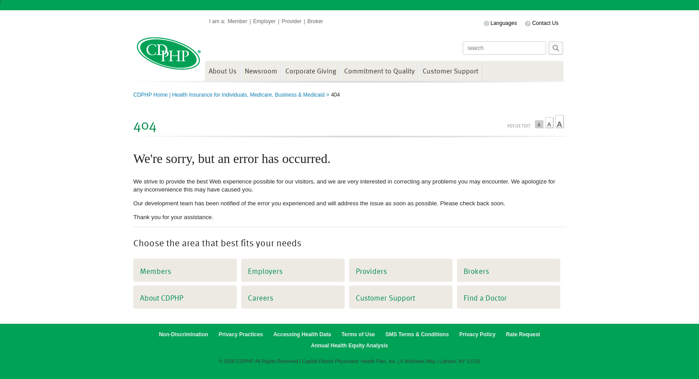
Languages (503, 23)
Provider (292, 21)
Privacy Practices (240, 334)
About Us (223, 70)
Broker (315, 21)
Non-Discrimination (183, 334)
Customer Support (450, 70)
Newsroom (261, 70)
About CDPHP (161, 297)
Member (237, 21)
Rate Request (523, 334)
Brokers (476, 271)
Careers (260, 297)
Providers (371, 271)
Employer (264, 21)
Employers (265, 271)
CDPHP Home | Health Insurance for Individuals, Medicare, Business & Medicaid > (231, 95)
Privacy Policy (477, 334)
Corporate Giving (310, 70)
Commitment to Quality (379, 70)
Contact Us (545, 23)
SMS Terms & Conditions (416, 334)
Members (155, 271)
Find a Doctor (485, 297)
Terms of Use (358, 334)
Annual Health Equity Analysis (349, 345)
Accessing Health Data (302, 334)
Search (555, 48)
